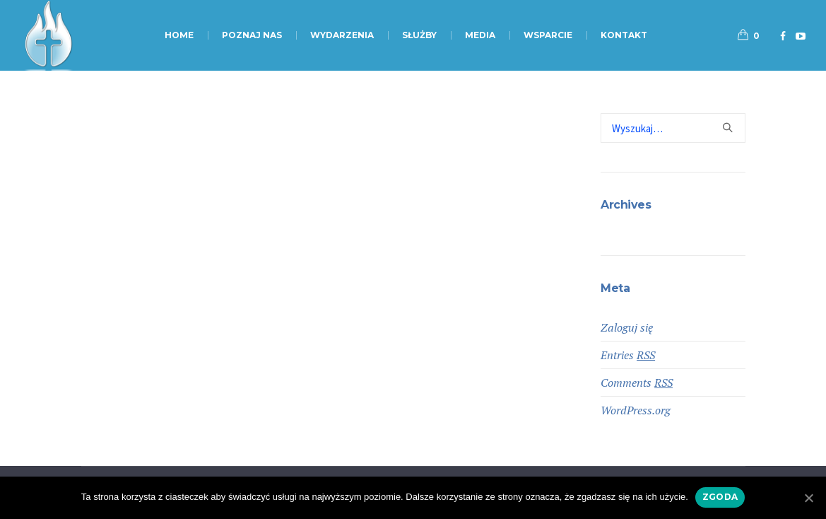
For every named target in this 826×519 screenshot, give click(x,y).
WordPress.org (636, 410)
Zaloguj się (627, 327)
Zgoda (720, 496)
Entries (628, 355)
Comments (637, 382)
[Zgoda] (808, 498)
